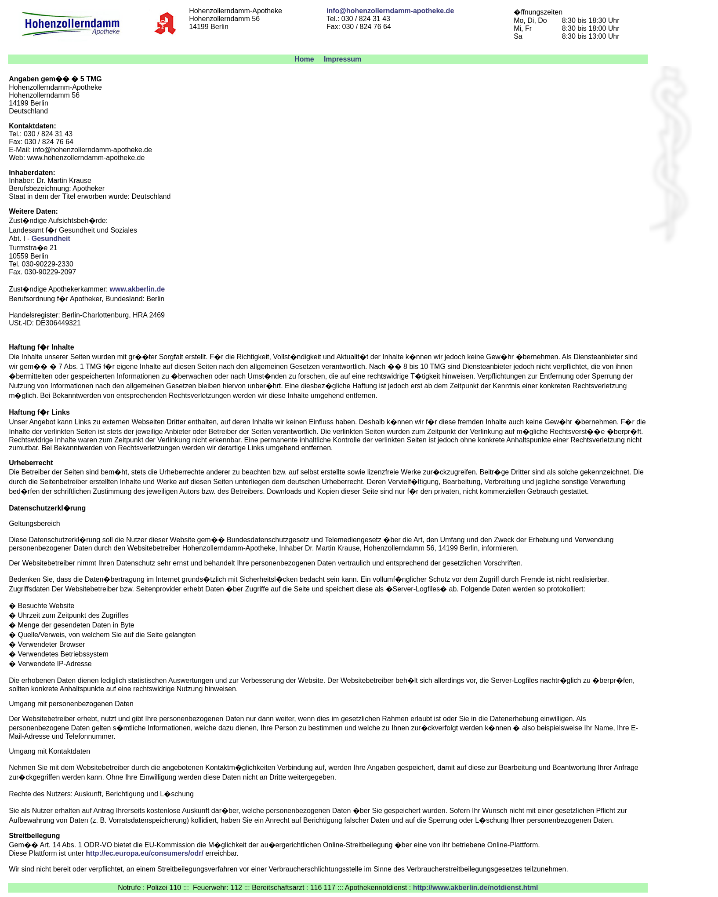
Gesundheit (51, 238)
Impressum (342, 59)
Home (304, 59)
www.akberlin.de (137, 289)
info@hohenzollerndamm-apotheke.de (390, 11)
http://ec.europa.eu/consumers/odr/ (144, 853)
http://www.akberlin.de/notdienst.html (475, 887)
